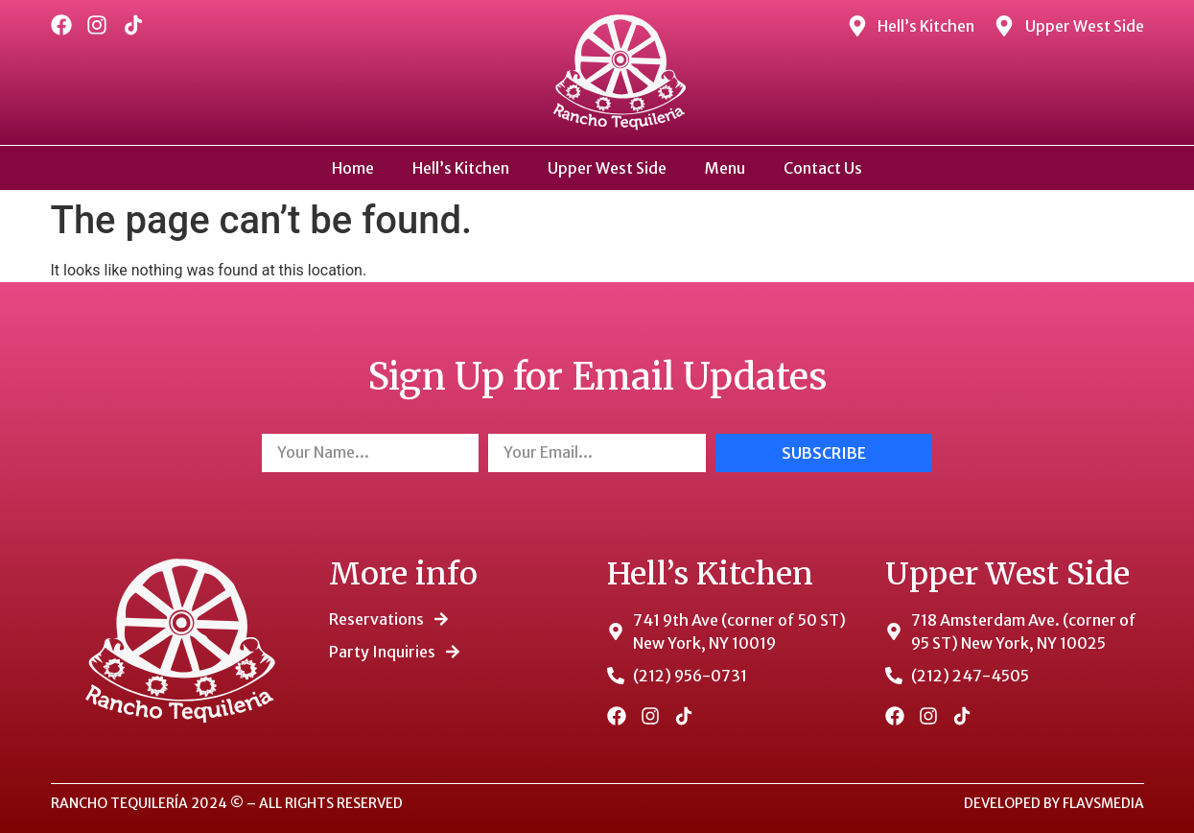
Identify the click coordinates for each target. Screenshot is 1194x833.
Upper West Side (607, 168)
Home (353, 168)
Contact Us (823, 168)
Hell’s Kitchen (460, 168)
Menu (725, 168)
